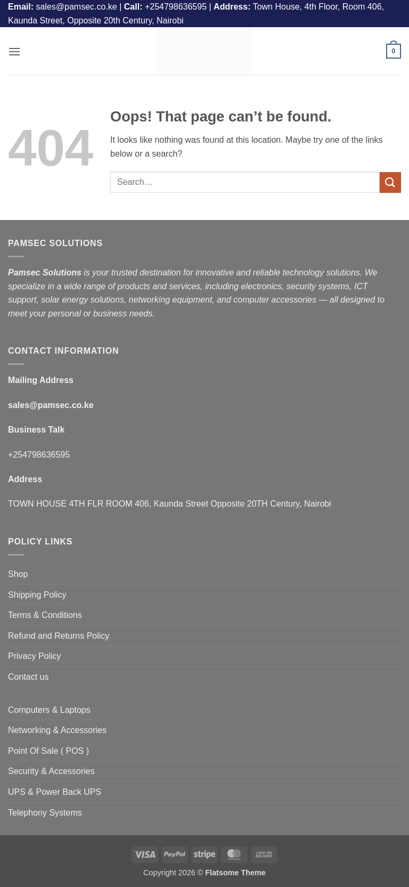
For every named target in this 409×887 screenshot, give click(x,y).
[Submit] (390, 182)
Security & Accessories (51, 771)
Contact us (28, 676)
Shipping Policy (37, 594)
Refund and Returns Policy (58, 635)
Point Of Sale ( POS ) (48, 750)
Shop (18, 574)
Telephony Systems (45, 812)
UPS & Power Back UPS (54, 791)
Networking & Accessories (57, 730)
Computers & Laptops (49, 709)
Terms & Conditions (45, 615)
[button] (14, 51)
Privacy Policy (34, 656)
